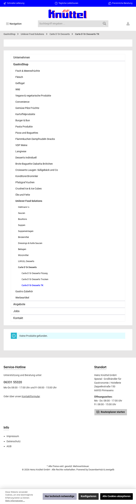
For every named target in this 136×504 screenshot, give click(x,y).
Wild (17, 89)
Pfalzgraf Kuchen (25, 182)
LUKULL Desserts (26, 261)
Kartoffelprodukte (25, 114)
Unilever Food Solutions (28, 201)
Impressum (13, 436)
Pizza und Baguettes (26, 132)
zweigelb (109, 469)
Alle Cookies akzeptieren (117, 496)
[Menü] (14, 23)
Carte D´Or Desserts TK (32, 285)
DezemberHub (96, 469)
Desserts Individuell (25, 157)
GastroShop (20, 64)
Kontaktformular (31, 396)
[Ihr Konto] (128, 23)
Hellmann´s (23, 207)
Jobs (16, 311)
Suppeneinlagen (25, 231)
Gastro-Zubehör (24, 291)
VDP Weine (21, 145)
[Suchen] (105, 23)
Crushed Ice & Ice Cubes (28, 188)
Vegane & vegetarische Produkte (33, 95)
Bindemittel (23, 237)
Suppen (21, 225)
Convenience (22, 101)
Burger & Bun (22, 120)
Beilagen (22, 249)
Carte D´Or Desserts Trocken (35, 279)
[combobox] (69, 23)
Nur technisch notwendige (59, 496)
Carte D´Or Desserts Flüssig (35, 273)
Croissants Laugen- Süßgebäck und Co (36, 170)
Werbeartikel (22, 297)
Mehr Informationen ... (15, 501)
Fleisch (19, 77)
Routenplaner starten (111, 412)
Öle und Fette (22, 194)
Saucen (21, 213)
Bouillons (22, 219)
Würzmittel (23, 255)
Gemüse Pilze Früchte (27, 108)
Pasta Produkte (24, 126)
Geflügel (19, 83)
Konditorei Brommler (26, 176)
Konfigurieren (88, 496)
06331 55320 (13, 382)
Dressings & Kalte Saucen (30, 243)
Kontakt (18, 318)
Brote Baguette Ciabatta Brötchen (34, 163)
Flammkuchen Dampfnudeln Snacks (35, 139)
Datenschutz (14, 441)
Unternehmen (21, 57)
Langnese (20, 151)
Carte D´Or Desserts (27, 267)
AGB (9, 446)
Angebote (19, 304)
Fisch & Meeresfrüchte (27, 70)
